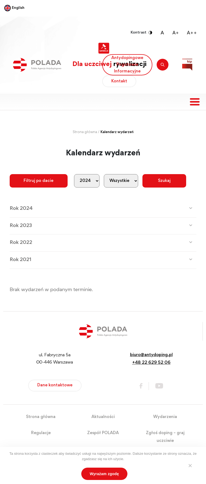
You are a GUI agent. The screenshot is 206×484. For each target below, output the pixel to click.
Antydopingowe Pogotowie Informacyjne (127, 64)
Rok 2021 (20, 260)
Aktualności (103, 417)
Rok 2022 (21, 242)
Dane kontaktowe (54, 385)
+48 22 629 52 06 (151, 363)
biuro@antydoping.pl (151, 355)
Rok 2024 (21, 208)
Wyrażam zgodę (104, 474)
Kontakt (119, 81)
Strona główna (85, 132)
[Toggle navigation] (195, 101)
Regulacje (41, 433)
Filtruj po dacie (38, 181)
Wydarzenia (165, 417)
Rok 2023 (21, 225)
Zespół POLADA (103, 433)
